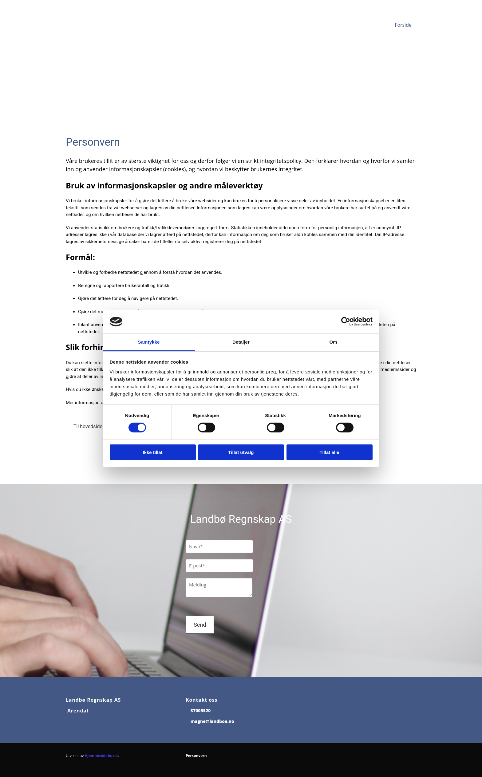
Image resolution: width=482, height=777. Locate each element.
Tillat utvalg (241, 452)
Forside (403, 25)
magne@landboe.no (212, 721)
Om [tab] (333, 342)
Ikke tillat (152, 452)
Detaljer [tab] (241, 342)
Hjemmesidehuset (101, 755)
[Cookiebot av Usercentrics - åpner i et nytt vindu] (346, 321)
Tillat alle (329, 452)
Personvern (196, 755)
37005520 (201, 710)
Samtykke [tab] (149, 342)
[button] (89, 426)
